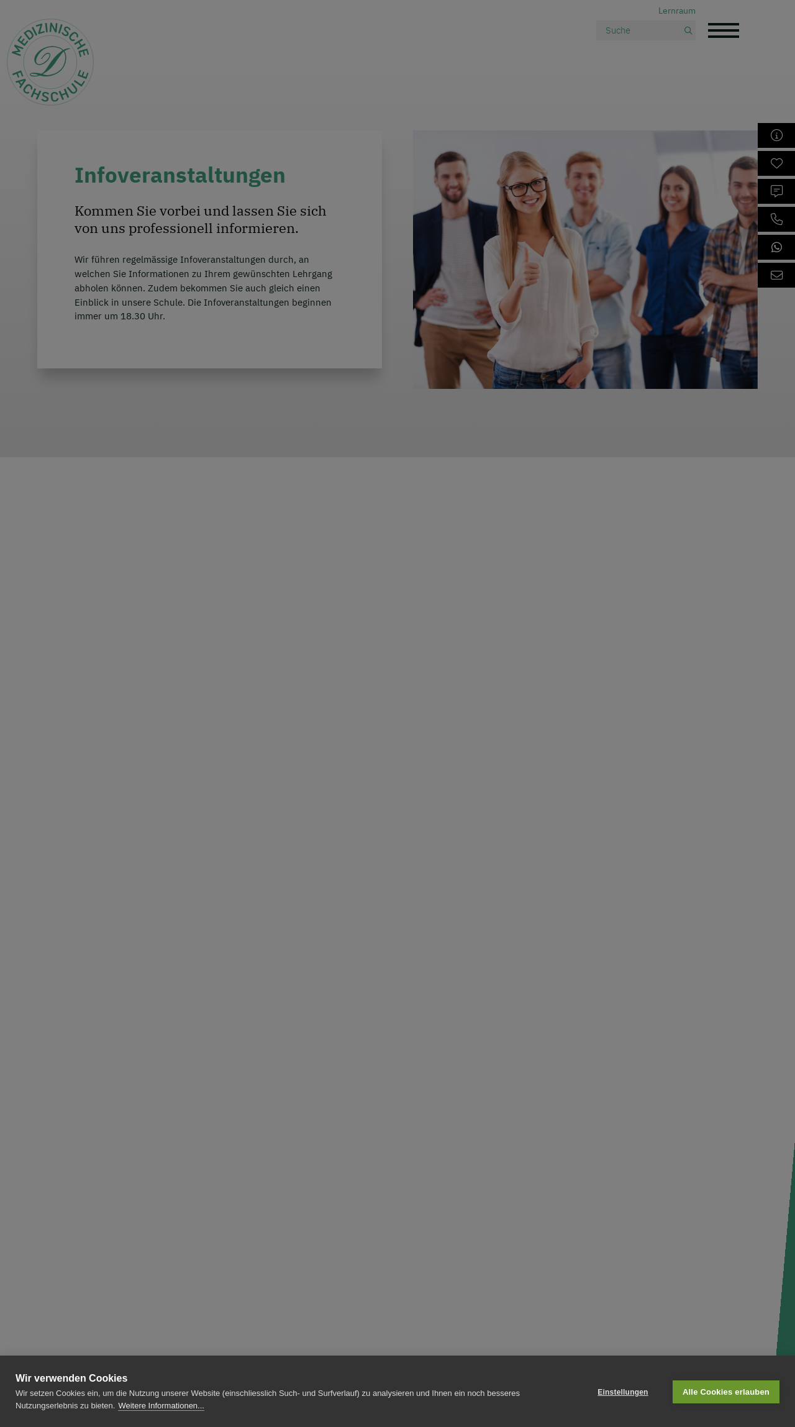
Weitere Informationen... (161, 1405)
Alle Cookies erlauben (726, 1391)
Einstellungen (622, 1391)
